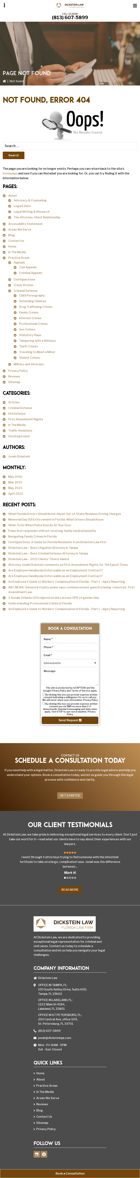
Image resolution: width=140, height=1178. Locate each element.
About (12, 195)
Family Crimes (28, 312)
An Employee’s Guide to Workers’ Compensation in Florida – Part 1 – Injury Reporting (66, 581)
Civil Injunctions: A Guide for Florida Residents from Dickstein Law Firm (57, 542)
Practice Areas (19, 258)
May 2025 (15, 482)
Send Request (70, 720)
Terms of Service (80, 690)
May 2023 (15, 488)
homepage (10, 173)
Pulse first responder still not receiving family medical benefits (52, 531)
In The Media (17, 252)
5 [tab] (75, 878)
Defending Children (32, 301)
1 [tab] (65, 878)
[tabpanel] (70, 862)
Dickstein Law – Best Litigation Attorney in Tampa (43, 548)
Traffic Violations (20, 430)
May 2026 (15, 476)
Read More (70, 889)
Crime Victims (23, 285)
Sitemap (14, 382)
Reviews (14, 376)
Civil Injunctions (24, 279)
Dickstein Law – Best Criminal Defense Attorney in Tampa (48, 553)
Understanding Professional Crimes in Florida (40, 603)
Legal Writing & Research (32, 211)
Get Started (70, 795)
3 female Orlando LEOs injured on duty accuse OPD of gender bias (53, 597)
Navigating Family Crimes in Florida (32, 536)
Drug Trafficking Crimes (35, 307)
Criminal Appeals (30, 273)
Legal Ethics (22, 206)
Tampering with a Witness (37, 340)
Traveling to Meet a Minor (37, 352)
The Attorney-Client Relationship (37, 217)
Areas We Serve (19, 229)
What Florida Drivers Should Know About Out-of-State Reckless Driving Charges (64, 514)
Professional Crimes (33, 324)
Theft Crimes (28, 346)
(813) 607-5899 (70, 17)
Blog (11, 235)
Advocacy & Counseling (30, 200)
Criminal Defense (26, 291)
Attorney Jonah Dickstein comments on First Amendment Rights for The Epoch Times (68, 564)
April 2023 (15, 493)
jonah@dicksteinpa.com (54, 1038)
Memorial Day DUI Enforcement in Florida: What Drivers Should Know (56, 519)
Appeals (19, 262)
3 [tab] (70, 878)
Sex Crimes (27, 329)
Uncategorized (19, 436)
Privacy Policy (18, 371)
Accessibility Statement (25, 224)
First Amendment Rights (25, 419)
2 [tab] (67, 878)
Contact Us (16, 241)
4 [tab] (72, 878)
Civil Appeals (28, 267)
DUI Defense (17, 413)
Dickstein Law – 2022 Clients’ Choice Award (38, 559)
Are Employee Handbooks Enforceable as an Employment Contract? (55, 570)
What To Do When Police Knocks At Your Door (39, 525)
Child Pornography (32, 295)
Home (12, 246)
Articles (14, 402)
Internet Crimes (30, 318)
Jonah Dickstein (19, 456)
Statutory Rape (30, 335)
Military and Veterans (29, 364)
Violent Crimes (29, 357)
